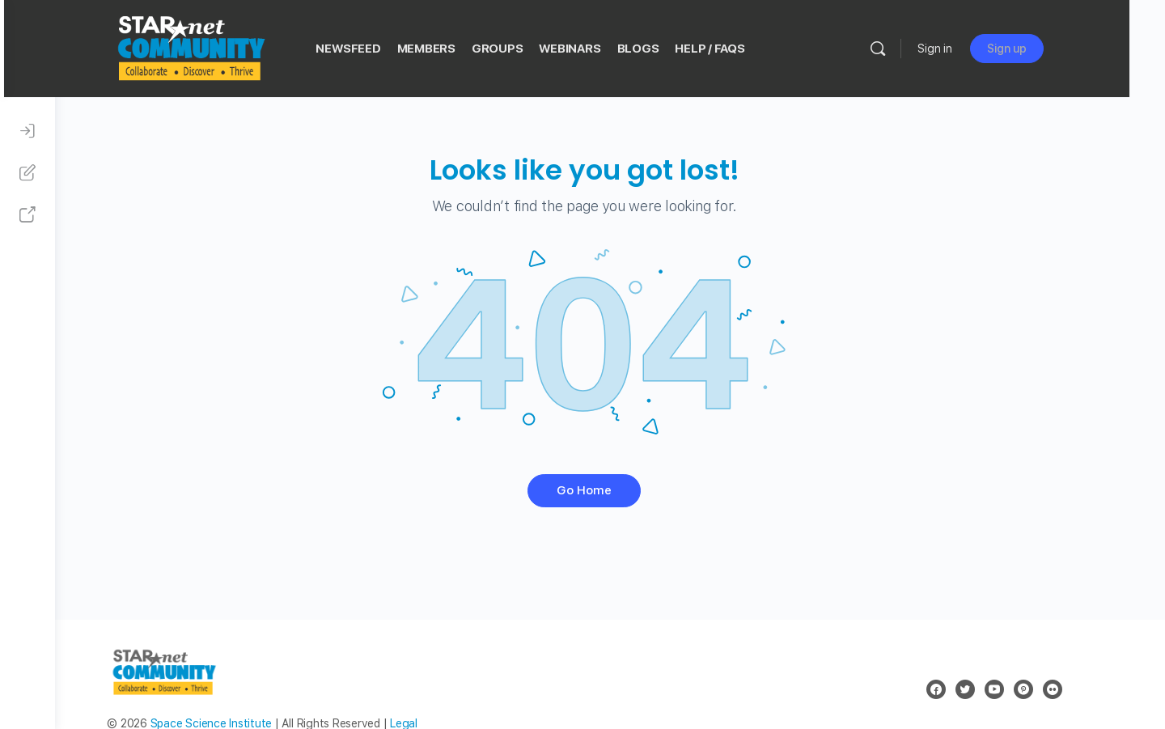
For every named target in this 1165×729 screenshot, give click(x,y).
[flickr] (1077, 689)
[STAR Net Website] (27, 215)
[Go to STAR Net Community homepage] (234, 46)
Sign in (978, 48)
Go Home (610, 490)
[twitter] (990, 689)
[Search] (921, 48)
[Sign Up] (27, 173)
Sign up (1050, 48)
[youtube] (1019, 689)
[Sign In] (27, 131)
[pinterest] (1048, 689)
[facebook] (961, 689)
